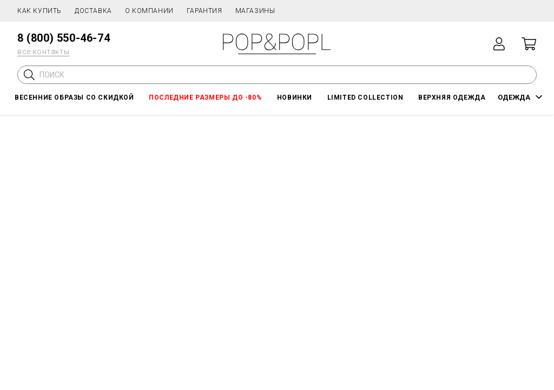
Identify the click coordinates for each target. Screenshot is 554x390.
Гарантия (204, 11)
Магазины (255, 11)
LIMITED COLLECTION (365, 97)
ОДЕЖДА (514, 97)
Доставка (93, 11)
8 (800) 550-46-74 (63, 37)
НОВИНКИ (294, 97)
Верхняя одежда (451, 97)
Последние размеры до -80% (205, 97)
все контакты (43, 51)
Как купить (39, 11)
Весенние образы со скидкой (74, 97)
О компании (149, 11)
